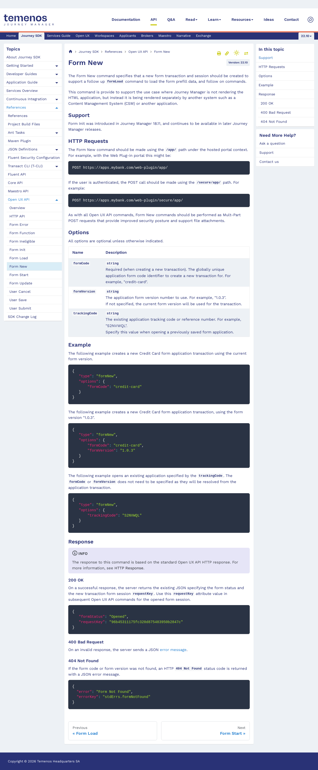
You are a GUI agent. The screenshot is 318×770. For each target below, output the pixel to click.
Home (11, 36)
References (16, 107)
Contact (291, 19)
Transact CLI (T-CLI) (25, 166)
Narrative (183, 36)
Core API (15, 183)
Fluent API (17, 174)
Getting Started (19, 65)
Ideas (269, 19)
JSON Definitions (22, 149)
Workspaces (104, 36)
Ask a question (272, 143)
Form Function (22, 233)
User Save (18, 300)
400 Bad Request (276, 112)
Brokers (147, 36)
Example (266, 85)
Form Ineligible (22, 241)
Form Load (18, 258)
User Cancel (19, 291)
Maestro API (18, 191)
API (153, 19)
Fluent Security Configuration (34, 158)
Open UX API (18, 199)
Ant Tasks (16, 132)
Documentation (126, 19)
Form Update (20, 283)
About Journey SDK (23, 57)
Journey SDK (31, 36)
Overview (17, 208)
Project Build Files (24, 124)
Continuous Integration (26, 99)
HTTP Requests (272, 67)
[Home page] (70, 51)
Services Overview (22, 91)
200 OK (267, 103)
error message (173, 649)
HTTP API (17, 216)
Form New (18, 266)
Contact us (269, 162)
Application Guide (22, 82)
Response (267, 94)
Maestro (164, 36)
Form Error (18, 225)
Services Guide (59, 36)
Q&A (171, 19)
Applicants (127, 36)
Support (266, 58)
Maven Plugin (19, 141)
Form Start (18, 275)
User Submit (20, 308)
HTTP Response (128, 568)
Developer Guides (21, 74)
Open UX (83, 36)
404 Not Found (274, 121)
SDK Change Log (22, 317)
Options (265, 76)
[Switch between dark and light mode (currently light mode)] (236, 53)
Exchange (203, 36)
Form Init (17, 250)
